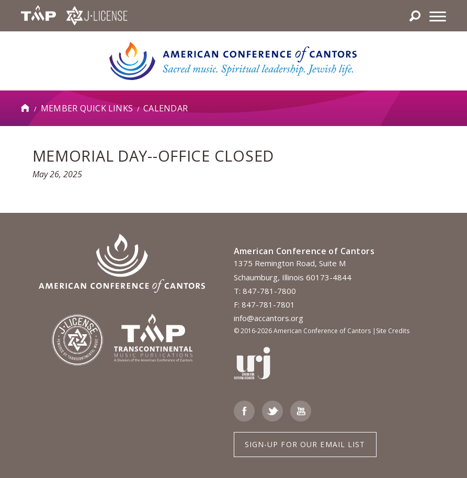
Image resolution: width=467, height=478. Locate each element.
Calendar (165, 108)
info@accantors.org (268, 318)
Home (25, 108)
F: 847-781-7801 (264, 304)
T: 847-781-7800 (265, 291)
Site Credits (392, 330)
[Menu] (437, 16)
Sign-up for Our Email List (305, 444)
